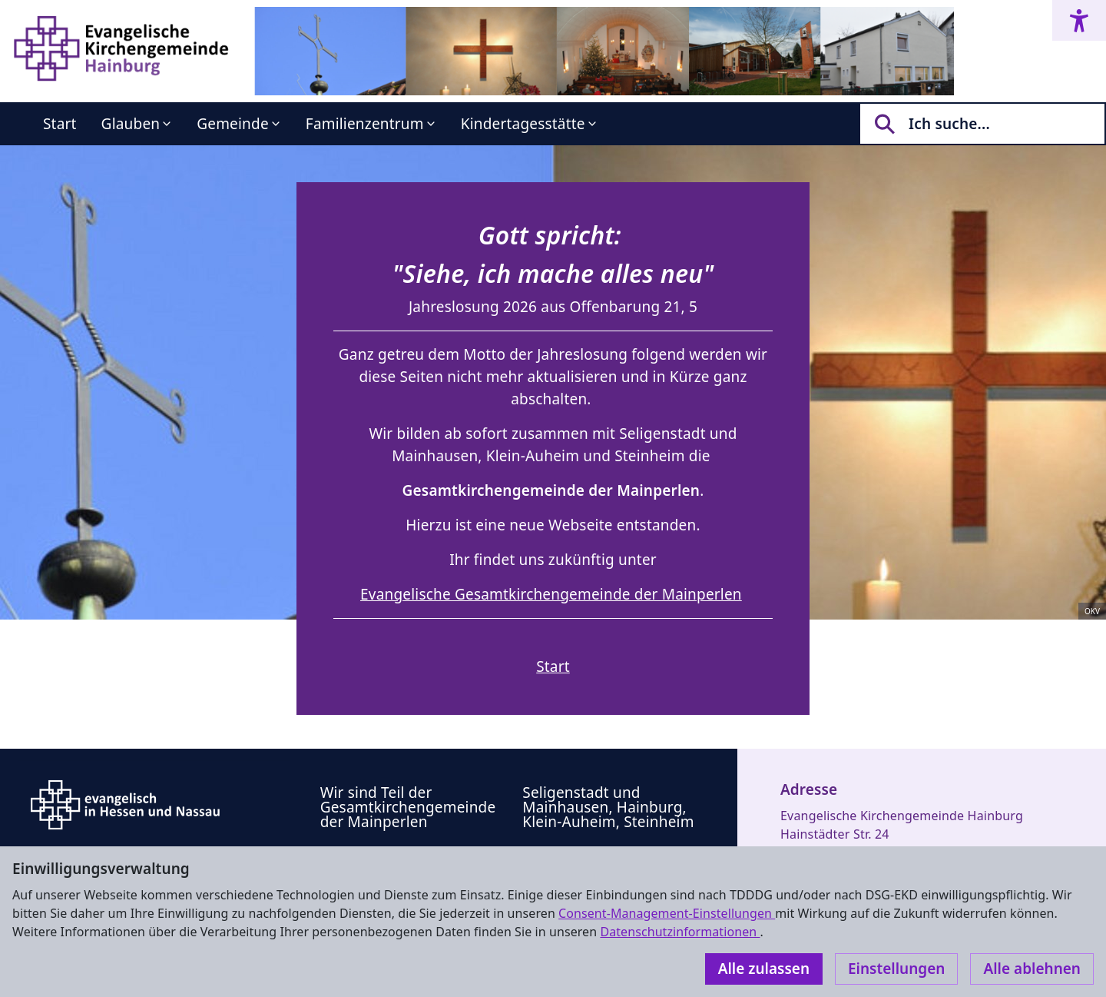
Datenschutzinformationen (680, 931)
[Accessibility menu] (1079, 20)
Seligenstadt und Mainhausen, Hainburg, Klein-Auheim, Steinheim (608, 807)
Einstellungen (896, 969)
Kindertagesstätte (523, 124)
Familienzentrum (365, 124)
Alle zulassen (764, 969)
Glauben (131, 124)
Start (60, 124)
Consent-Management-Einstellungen (666, 913)
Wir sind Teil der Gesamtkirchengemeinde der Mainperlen (408, 807)
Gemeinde (233, 124)
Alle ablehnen (1032, 969)
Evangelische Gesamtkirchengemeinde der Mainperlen (551, 594)
